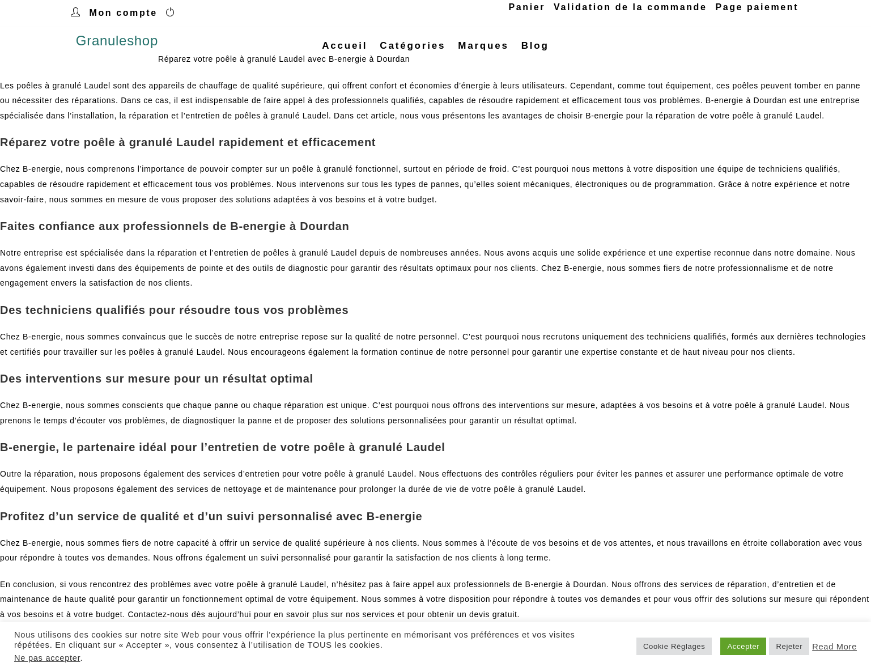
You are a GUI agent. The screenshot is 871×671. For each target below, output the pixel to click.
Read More (834, 646)
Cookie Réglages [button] (674, 646)
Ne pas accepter (47, 657)
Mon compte (124, 13)
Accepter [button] (743, 646)
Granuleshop (117, 45)
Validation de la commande (630, 7)
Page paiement (756, 7)
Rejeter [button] (789, 646)
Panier (527, 7)
